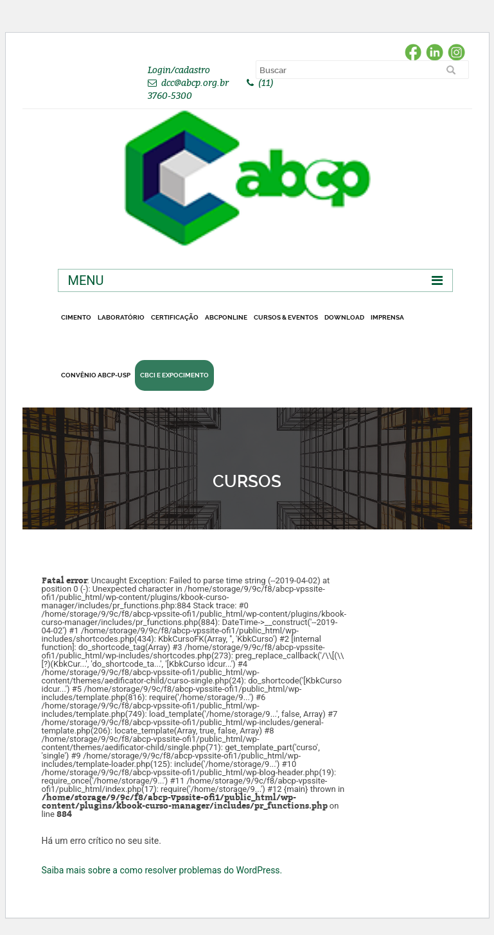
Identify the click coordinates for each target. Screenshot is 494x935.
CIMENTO (76, 317)
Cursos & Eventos (286, 317)
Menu (86, 280)
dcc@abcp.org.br (195, 82)
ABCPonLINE (226, 317)
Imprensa (387, 317)
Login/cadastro (179, 70)
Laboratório (121, 317)
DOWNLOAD (344, 317)
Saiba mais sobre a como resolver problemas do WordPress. (162, 870)
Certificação (174, 317)
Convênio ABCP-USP (95, 375)
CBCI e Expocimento (174, 375)
